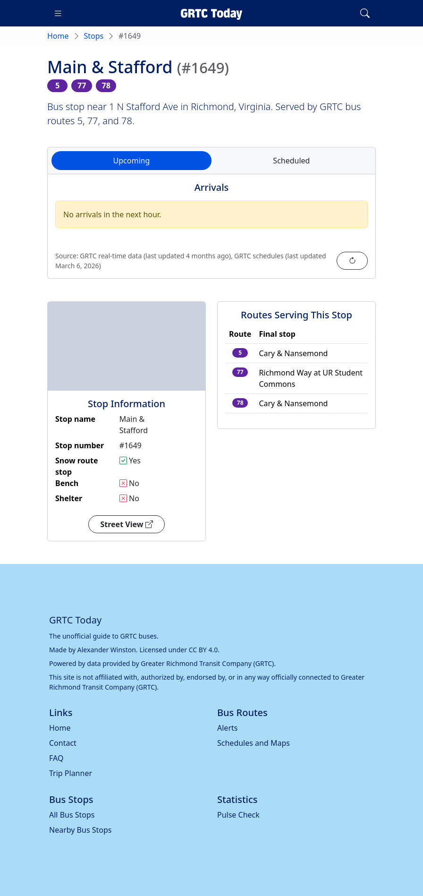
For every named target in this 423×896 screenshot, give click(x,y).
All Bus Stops (72, 815)
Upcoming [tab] (131, 160)
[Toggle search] (365, 13)
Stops (94, 36)
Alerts (227, 728)
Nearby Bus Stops (80, 830)
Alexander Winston (106, 649)
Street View (126, 524)
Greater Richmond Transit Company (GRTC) (207, 663)
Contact (62, 743)
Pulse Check (238, 815)
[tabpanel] (211, 232)
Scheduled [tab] (291, 160)
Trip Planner (70, 773)
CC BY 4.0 (203, 649)
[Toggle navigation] (58, 13)
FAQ (56, 758)
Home (58, 36)
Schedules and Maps (253, 743)
